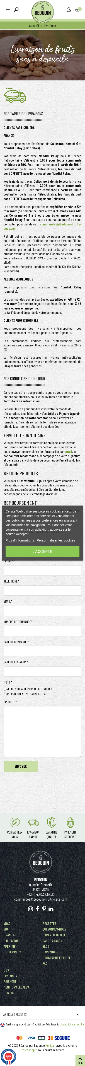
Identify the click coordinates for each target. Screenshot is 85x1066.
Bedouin (40, 879)
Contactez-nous (14, 834)
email (68, 451)
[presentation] (38, 786)
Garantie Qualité (52, 834)
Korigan (51, 1045)
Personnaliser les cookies (56, 540)
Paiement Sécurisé (70, 834)
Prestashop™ (28, 1050)
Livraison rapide (33, 834)
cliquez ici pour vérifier (72, 1024)
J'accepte (42, 551)
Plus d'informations (19, 540)
